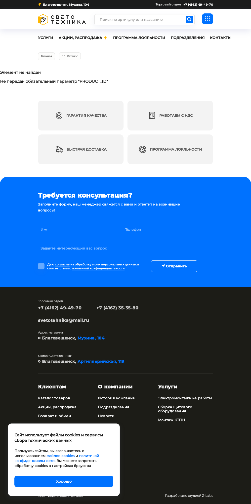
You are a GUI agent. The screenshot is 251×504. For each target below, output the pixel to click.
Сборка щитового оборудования (175, 409)
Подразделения (113, 407)
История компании (116, 398)
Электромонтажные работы (185, 398)
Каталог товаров (54, 398)
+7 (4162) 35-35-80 (117, 307)
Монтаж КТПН (171, 420)
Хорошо (64, 481)
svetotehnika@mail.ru (63, 320)
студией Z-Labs (200, 496)
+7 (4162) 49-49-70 (60, 307)
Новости (106, 416)
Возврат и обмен (54, 416)
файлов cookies (60, 456)
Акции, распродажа (57, 407)
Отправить (174, 266)
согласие (62, 264)
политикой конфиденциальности (98, 268)
